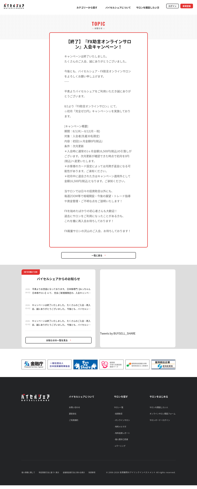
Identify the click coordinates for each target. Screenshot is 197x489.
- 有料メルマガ (121, 428)
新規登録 (185, 6)
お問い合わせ (72, 407)
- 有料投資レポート (123, 435)
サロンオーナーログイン (160, 421)
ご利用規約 (71, 421)
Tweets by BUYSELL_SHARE (118, 333)
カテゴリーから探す (80, 7)
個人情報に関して (29, 476)
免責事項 (97, 476)
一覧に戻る (97, 255)
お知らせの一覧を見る (57, 340)
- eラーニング (121, 449)
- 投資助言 (119, 414)
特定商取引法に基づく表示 (51, 476)
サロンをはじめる (161, 396)
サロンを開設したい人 (159, 407)
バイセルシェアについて (111, 7)
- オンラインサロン (123, 421)
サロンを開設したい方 (141, 7)
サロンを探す (123, 396)
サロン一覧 (119, 407)
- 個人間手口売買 (122, 442)
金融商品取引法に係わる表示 (78, 476)
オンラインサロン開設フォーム (162, 414)
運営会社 (70, 414)
